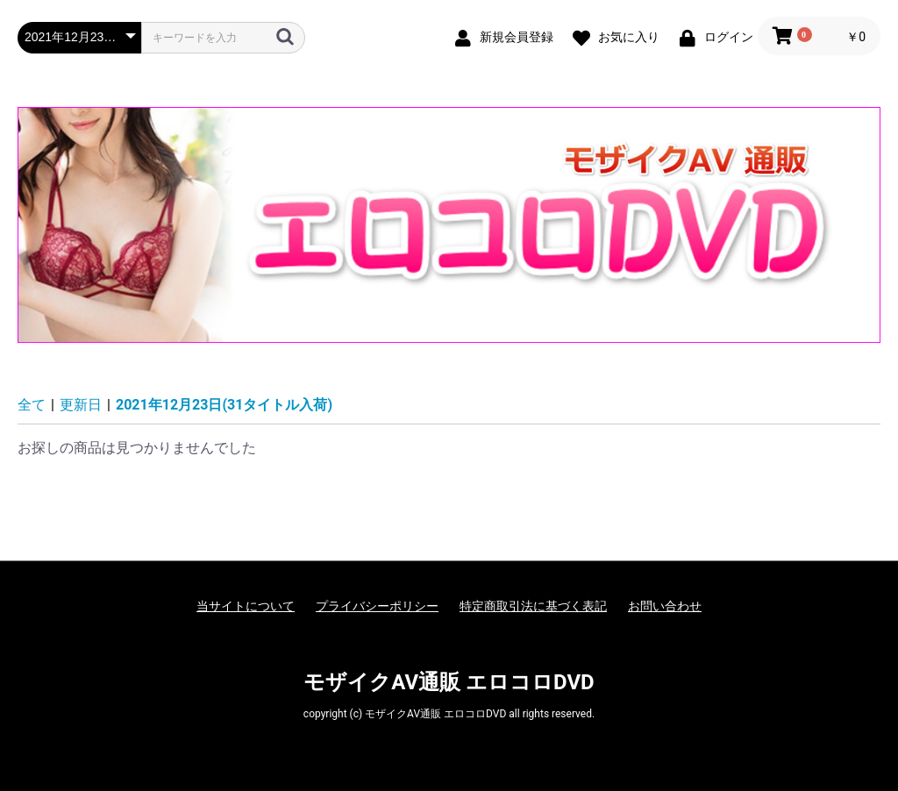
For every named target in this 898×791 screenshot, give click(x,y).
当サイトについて (245, 606)
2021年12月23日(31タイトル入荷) (224, 404)
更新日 (81, 404)
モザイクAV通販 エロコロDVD (448, 682)
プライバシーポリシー (377, 606)
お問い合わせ (665, 606)
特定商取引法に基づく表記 (533, 606)
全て (32, 404)
